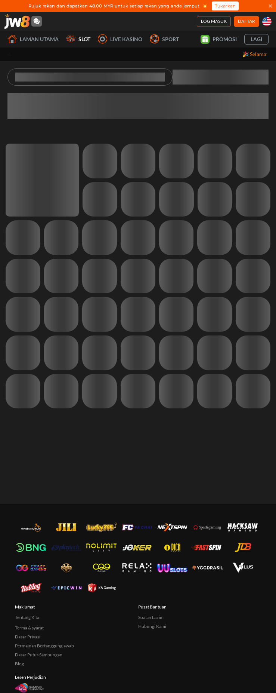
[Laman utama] (17, 21)
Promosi (219, 39)
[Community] (36, 21)
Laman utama (33, 39)
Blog (19, 663)
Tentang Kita (27, 617)
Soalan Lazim (151, 617)
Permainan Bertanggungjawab (44, 645)
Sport (164, 39)
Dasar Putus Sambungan (38, 654)
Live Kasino (120, 39)
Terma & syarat (29, 628)
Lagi (256, 39)
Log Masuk (214, 21)
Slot (78, 39)
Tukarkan (225, 6)
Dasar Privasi (27, 637)
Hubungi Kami (152, 626)
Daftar (246, 21)
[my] (267, 21)
